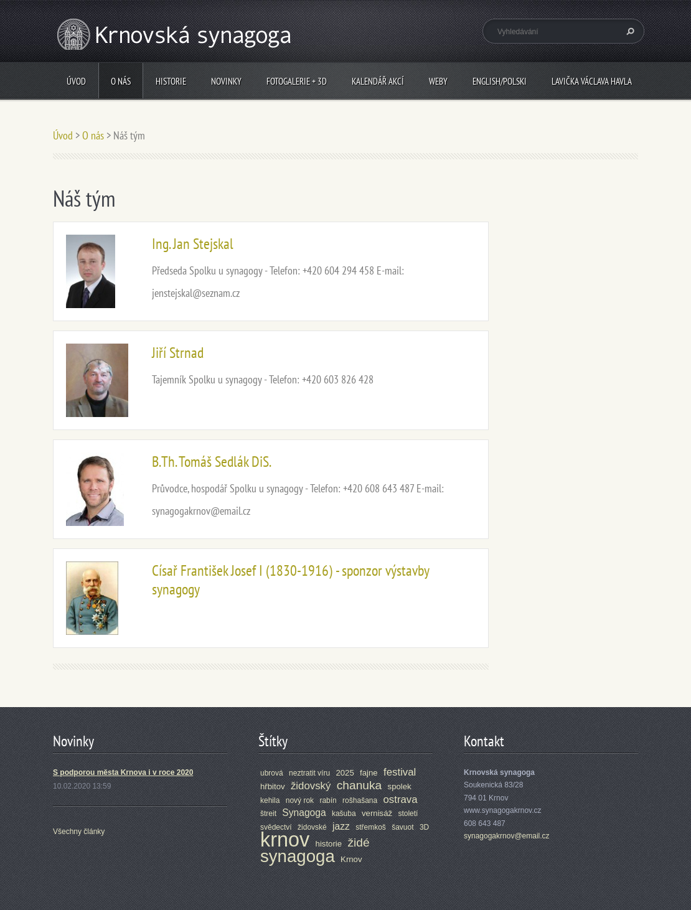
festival (399, 772)
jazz (341, 826)
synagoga (297, 856)
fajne (369, 772)
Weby (438, 81)
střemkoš (370, 827)
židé (358, 842)
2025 (345, 772)
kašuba (344, 813)
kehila (270, 800)
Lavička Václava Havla (592, 81)
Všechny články (79, 831)
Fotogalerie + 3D (296, 81)
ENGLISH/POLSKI (499, 81)
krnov (284, 839)
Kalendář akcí (378, 81)
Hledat (628, 31)
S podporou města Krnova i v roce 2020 (123, 772)
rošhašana (359, 800)
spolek (399, 786)
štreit (268, 813)
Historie (171, 81)
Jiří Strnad (178, 352)
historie (329, 843)
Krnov (351, 859)
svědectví (276, 827)
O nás (121, 81)
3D (424, 827)
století (408, 813)
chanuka (359, 785)
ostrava (400, 799)
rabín (327, 800)
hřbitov (272, 786)
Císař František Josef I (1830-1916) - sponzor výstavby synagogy (290, 580)
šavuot (402, 827)
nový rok (300, 800)
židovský (311, 786)
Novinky (226, 81)
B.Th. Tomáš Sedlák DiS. (211, 461)
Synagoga (304, 812)
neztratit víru (309, 773)
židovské (312, 827)
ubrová (271, 773)
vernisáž (377, 813)
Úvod (76, 81)
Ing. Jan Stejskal (192, 243)
